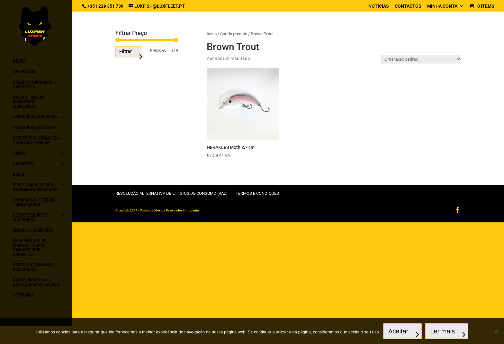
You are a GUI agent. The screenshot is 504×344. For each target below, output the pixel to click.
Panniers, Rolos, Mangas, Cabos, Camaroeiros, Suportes (30, 247)
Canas (19, 153)
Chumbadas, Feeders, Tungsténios (35, 202)
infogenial (192, 210)
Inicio (19, 61)
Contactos (408, 6)
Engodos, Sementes (33, 230)
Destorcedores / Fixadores (30, 217)
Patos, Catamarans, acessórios (33, 267)
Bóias (18, 174)
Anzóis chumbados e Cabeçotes (34, 84)
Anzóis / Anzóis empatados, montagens (29, 102)
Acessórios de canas (35, 127)
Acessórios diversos (35, 117)
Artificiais (24, 71)
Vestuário (23, 295)
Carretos (23, 163)
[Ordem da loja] (421, 59)
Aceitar (398, 331)
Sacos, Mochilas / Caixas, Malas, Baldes (36, 282)
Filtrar (125, 51)
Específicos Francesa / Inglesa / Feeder (36, 140)
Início (212, 33)
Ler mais (442, 331)
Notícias (378, 6)
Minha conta (442, 6)
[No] (496, 331)
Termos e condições (257, 193)
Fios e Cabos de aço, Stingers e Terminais (35, 187)
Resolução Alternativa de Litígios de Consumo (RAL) (171, 193)
